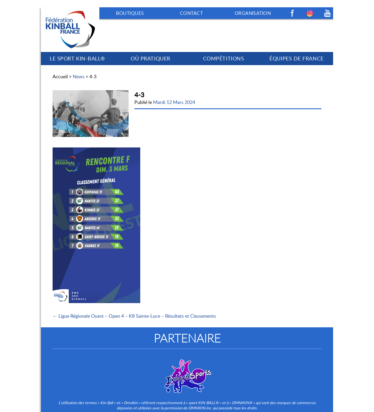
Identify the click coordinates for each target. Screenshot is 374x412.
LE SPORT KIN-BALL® (77, 58)
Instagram (310, 13)
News (78, 76)
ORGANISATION (253, 13)
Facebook (292, 13)
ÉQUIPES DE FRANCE (296, 58)
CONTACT (191, 13)
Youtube (327, 13)
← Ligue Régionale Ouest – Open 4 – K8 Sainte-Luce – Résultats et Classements (134, 316)
